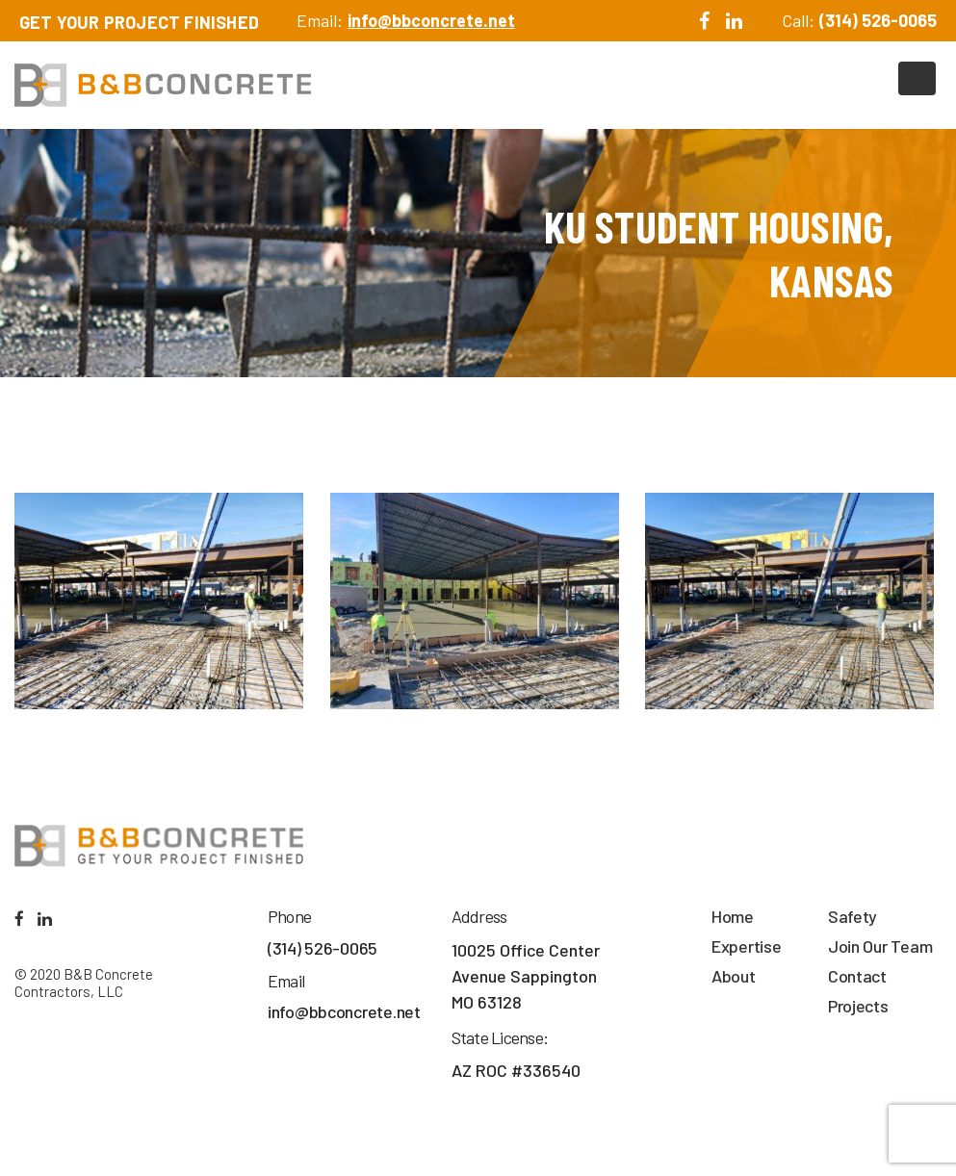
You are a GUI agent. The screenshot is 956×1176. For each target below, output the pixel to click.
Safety (852, 916)
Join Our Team (880, 946)
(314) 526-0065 (878, 20)
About (733, 975)
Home (732, 916)
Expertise (746, 946)
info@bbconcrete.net (431, 20)
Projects (858, 1005)
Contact (857, 975)
